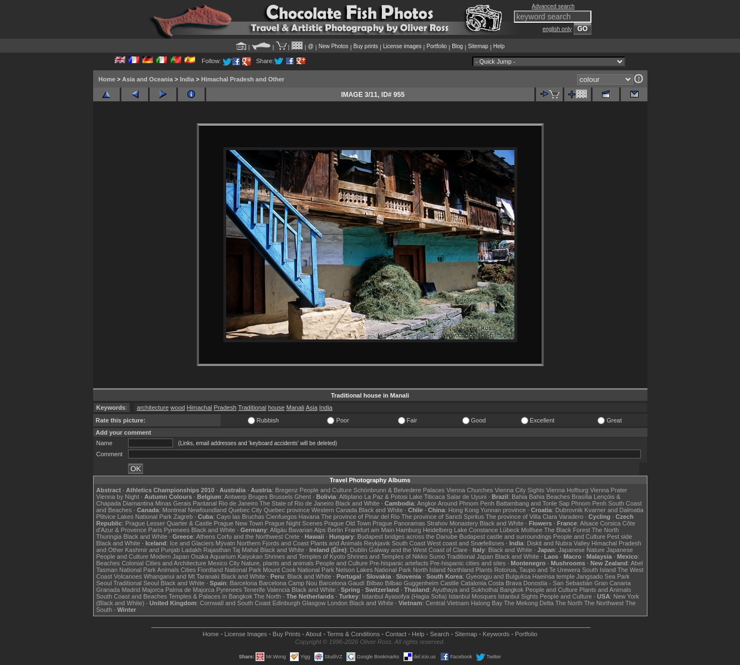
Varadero (571, 516)
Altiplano (351, 496)
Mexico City (223, 563)
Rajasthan (217, 550)
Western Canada (334, 510)
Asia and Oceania (147, 79)
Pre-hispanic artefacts (398, 563)
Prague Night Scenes (294, 523)
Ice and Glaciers (191, 543)
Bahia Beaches (549, 496)
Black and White (357, 503)
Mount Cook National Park (298, 569)
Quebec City (245, 510)
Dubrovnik (569, 510)
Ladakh (192, 550)
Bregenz (286, 490)
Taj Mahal (245, 550)
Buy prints (366, 46)
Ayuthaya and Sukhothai (465, 589)
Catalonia (473, 583)
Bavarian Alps (307, 530)
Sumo (437, 556)
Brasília (581, 496)
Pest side (619, 536)
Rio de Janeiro (238, 503)
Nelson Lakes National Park (373, 569)
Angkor (426, 503)
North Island (429, 569)
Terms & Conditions (353, 634)
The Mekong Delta (529, 603)
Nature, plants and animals (277, 563)
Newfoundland (207, 510)
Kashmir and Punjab (152, 550)
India (187, 79)
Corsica (610, 523)
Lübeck (509, 530)
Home (107, 79)
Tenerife (254, 589)
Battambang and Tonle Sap (533, 503)
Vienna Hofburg (567, 490)
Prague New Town (238, 523)
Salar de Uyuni (467, 496)
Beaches (108, 563)
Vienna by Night (117, 496)
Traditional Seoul (136, 583)
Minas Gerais (173, 503)
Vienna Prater (608, 490)
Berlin (335, 530)
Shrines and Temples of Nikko (387, 556)
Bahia (519, 496)
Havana (309, 516)
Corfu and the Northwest (250, 536)
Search (440, 634)
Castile (449, 583)
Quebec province (287, 510)
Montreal (174, 510)
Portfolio (436, 46)
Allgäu (278, 530)
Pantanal (205, 503)
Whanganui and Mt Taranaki (182, 576)
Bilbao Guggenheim (412, 583)
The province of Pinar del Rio (360, 516)
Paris (155, 530)
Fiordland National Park (229, 569)
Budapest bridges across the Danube (407, 536)
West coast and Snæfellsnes (465, 543)
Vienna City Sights (519, 490)
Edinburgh (286, 603)
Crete (292, 536)
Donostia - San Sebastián (558, 583)
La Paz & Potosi (385, 496)
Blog (457, 46)
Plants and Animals (336, 543)
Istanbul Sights (518, 596)
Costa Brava (505, 583)
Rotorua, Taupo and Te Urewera (537, 569)
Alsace (589, 523)
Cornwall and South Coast (235, 603)
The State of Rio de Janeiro (296, 503)
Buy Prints (286, 634)
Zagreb (183, 516)
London (337, 603)
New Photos (334, 46)
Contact (395, 634)
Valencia (278, 589)
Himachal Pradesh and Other (242, 79)
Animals (168, 569)
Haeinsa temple (553, 576)
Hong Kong (463, 510)
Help (499, 46)
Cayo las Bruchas (240, 516)
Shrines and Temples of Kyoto (304, 556)
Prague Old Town (347, 523)
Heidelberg (437, 530)
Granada (108, 589)
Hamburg (408, 530)
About (313, 634)
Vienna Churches (469, 490)
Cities (188, 569)
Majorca (153, 589)
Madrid (130, 589)
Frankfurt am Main (369, 530)
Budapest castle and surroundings (505, 536)
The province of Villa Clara (521, 516)
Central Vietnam (447, 603)
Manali (295, 407)
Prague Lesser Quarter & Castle (168, 523)
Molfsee (532, 530)
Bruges (258, 496)
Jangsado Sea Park (603, 576)
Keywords (496, 634)
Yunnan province (503, 510)
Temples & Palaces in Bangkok (210, 596)
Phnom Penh (589, 503)
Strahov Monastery (452, 523)
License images (402, 46)
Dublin (358, 550)
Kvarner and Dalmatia (613, 510)
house (276, 407)
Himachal (199, 407)
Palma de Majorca (190, 589)
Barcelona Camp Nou (288, 583)
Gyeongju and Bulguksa (498, 576)
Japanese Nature (581, 550)
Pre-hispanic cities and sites (468, 563)
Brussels (281, 496)
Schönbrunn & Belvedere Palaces (399, 490)
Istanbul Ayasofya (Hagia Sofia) (404, 596)
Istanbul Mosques (472, 596)
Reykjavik (377, 543)
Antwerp (235, 496)
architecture (153, 407)
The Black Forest (567, 530)
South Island (599, 569)
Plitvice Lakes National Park (134, 516)
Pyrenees (176, 530)
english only (557, 29)
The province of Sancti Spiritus (442, 516)
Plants (484, 569)
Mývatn (225, 543)
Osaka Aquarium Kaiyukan (227, 556)
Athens (205, 536)
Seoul (104, 583)
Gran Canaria (612, 583)
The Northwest (604, 603)
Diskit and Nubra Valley (558, 543)
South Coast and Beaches (131, 596)
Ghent (302, 496)
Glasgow (314, 603)
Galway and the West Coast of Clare (418, 550)
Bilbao (375, 583)
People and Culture (325, 490)
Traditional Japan (470, 556)
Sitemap (478, 46)
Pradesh (225, 407)
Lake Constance (476, 530)
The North (605, 530)
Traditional (252, 407)
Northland (460, 569)
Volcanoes (128, 576)
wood (177, 407)
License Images (245, 634)
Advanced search (553, 6)
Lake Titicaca (427, 496)
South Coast (409, 543)
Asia (311, 407)
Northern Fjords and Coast (273, 543)
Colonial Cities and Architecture (163, 563)
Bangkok (512, 589)
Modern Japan (169, 556)
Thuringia (109, 536)
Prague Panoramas (398, 523)
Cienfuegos (281, 516)
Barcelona (243, 583)
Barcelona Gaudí (342, 583)
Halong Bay (486, 603)
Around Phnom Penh (466, 503)
